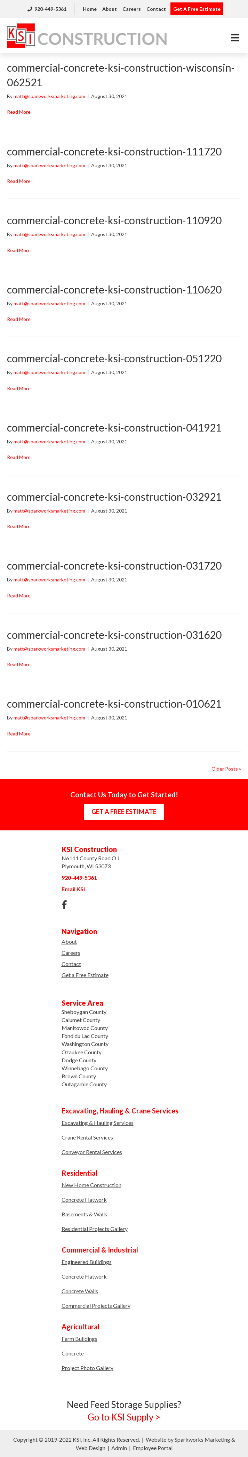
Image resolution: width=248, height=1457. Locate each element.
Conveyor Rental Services (92, 1152)
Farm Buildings (79, 1338)
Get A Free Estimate (197, 9)
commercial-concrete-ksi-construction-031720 (114, 565)
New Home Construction (91, 1185)
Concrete (73, 1353)
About (109, 9)
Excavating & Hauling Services (98, 1122)
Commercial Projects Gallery (96, 1305)
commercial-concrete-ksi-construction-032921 (114, 496)
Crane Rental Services (87, 1137)
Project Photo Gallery (87, 1368)
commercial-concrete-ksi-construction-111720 (114, 151)
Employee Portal (153, 1447)
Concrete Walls (80, 1291)
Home (90, 9)
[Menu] (235, 37)
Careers (131, 9)
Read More (19, 112)
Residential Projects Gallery (95, 1228)
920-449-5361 (46, 9)
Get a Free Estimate (85, 975)
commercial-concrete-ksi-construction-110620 (114, 289)
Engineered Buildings (87, 1261)
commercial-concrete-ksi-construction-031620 (114, 634)
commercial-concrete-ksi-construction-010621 (114, 703)
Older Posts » (226, 769)
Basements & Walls (84, 1214)
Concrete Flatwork (84, 1199)
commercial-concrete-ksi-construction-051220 (114, 358)
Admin (119, 1447)
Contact (156, 9)
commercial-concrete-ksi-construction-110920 (114, 220)
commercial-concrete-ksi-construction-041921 (114, 427)
